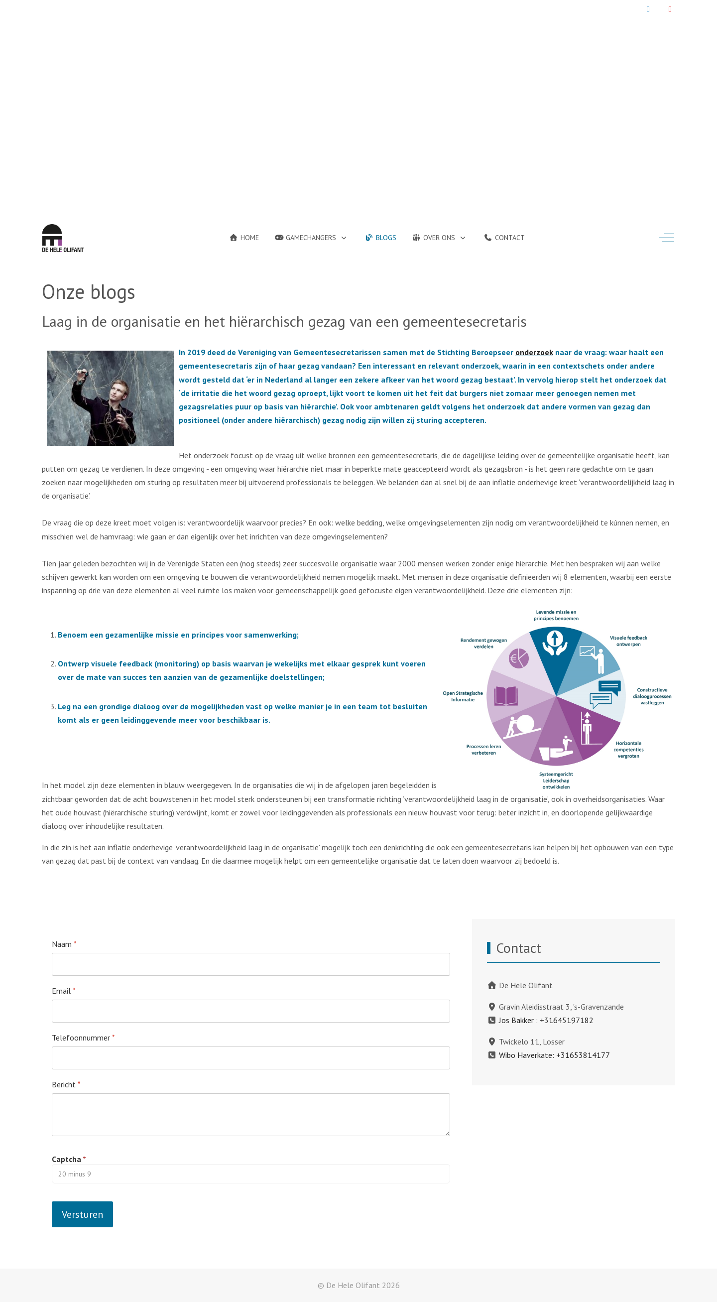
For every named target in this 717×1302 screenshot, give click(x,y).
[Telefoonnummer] (251, 1057)
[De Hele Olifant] (63, 238)
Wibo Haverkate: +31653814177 (554, 1055)
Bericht (66, 1084)
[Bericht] (251, 1114)
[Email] (251, 1011)
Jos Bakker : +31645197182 (546, 1020)
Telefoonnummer (83, 1037)
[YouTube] (670, 9)
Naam (64, 944)
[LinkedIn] (648, 9)
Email (64, 991)
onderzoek (534, 352)
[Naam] (251, 964)
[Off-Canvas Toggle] (666, 238)
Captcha (69, 1159)
